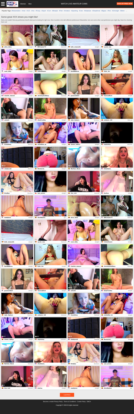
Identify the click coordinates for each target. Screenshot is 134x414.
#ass (32, 11)
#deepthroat (96, 11)
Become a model (48, 401)
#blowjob (55, 11)
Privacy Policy (58, 401)
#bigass (103, 11)
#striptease (87, 11)
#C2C (28, 11)
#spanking (74, 11)
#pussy (38, 11)
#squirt (43, 11)
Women (23, 4)
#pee (109, 11)
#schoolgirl (115, 11)
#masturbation (16, 11)
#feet (61, 11)
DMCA (89, 401)
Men (30, 4)
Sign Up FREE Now (124, 3)
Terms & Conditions (70, 401)
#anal (23, 11)
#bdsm (122, 11)
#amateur (67, 11)
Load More (67, 395)
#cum (49, 11)
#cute (81, 11)
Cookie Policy (81, 401)
